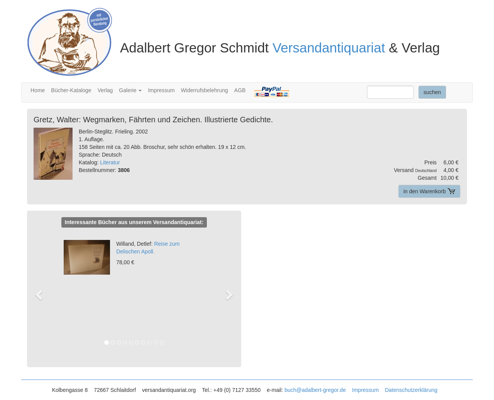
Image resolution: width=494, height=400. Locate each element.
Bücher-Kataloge (71, 90)
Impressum (161, 90)
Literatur (110, 162)
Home (37, 90)
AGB (240, 90)
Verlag (105, 90)
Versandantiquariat (328, 47)
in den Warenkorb (429, 191)
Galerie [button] (130, 90)
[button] (43, 294)
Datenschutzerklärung (411, 390)
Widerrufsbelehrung (204, 90)
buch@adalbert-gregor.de (315, 390)
